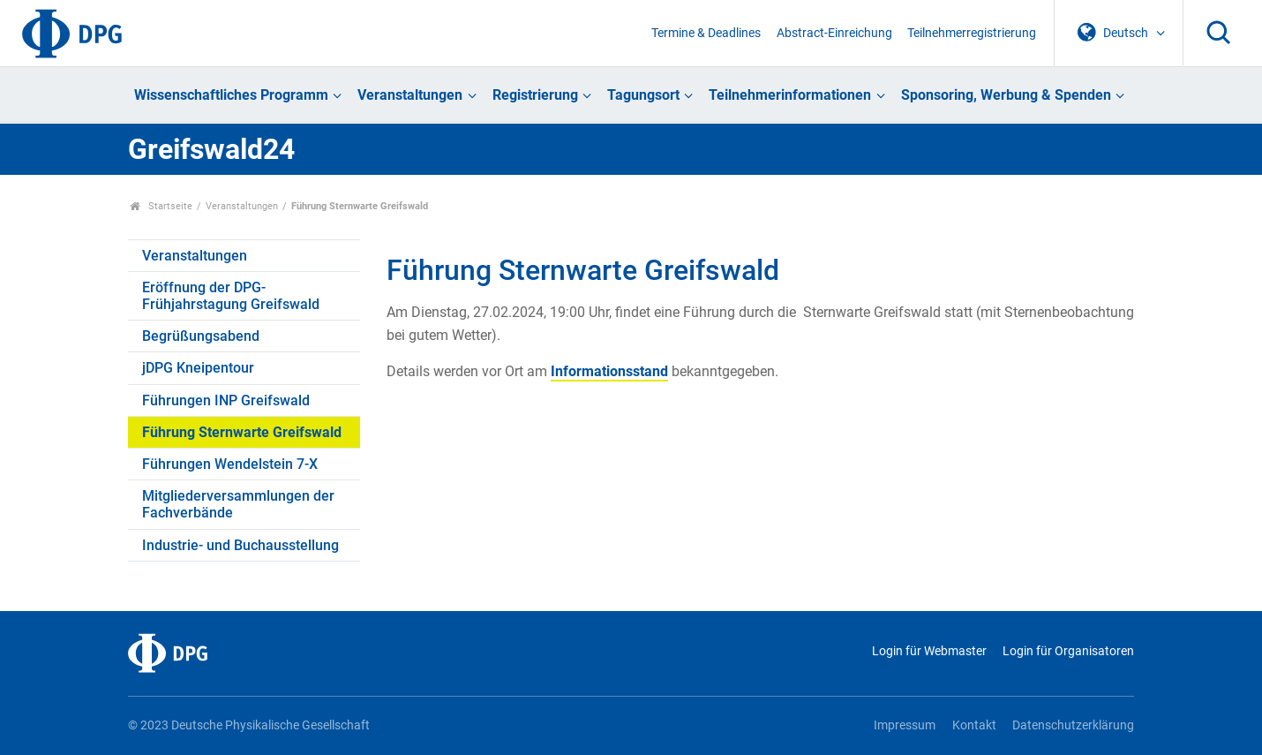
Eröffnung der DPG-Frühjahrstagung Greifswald (230, 296)
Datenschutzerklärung (1073, 725)
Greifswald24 (211, 149)
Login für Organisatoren (1068, 651)
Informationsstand (609, 371)
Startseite (161, 206)
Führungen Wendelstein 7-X (230, 464)
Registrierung (535, 95)
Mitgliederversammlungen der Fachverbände (238, 504)
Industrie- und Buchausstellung (240, 545)
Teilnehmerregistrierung (971, 33)
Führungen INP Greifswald (226, 400)
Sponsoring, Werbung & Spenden (1006, 95)
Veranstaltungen (409, 95)
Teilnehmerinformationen (790, 95)
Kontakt (974, 725)
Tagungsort (643, 95)
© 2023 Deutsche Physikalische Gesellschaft (249, 725)
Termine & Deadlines (706, 33)
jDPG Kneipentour (198, 367)
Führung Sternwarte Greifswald (242, 432)
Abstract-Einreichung (834, 33)
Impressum (904, 725)
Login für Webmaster (929, 651)
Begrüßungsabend (200, 336)
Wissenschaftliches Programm (231, 95)
